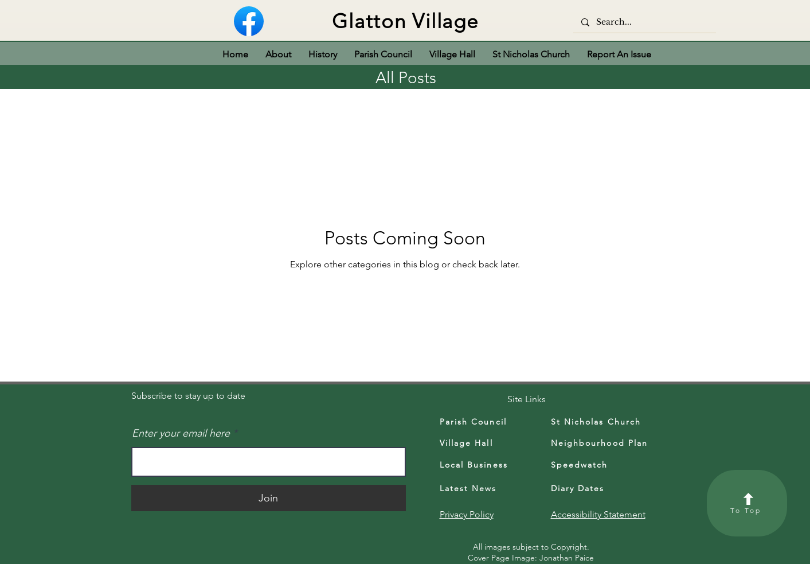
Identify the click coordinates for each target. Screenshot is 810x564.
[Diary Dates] (593, 488)
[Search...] (644, 22)
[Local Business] (482, 464)
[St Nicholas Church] (607, 421)
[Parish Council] (482, 421)
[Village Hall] (479, 443)
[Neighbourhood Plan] (601, 443)
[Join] (268, 498)
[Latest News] (482, 488)
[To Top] (747, 503)
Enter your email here (181, 433)
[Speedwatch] (599, 464)
